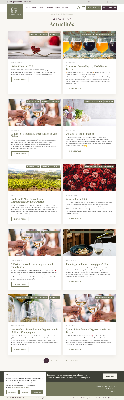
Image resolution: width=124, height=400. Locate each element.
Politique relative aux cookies (20, 387)
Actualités (65, 7)
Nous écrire (113, 391)
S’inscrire (110, 376)
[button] (112, 2)
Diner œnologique (88, 34)
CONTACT (27, 2)
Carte (34, 7)
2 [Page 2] (51, 361)
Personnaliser (12, 392)
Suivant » (75, 361)
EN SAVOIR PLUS (20, 79)
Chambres (41, 7)
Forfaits (57, 7)
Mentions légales (40, 398)
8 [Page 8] (66, 361)
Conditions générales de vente (89, 398)
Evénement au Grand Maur (38, 34)
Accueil (28, 7)
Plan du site (76, 398)
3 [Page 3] (56, 361)
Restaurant (49, 7)
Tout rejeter (24, 392)
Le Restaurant (54, 34)
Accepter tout (37, 392)
